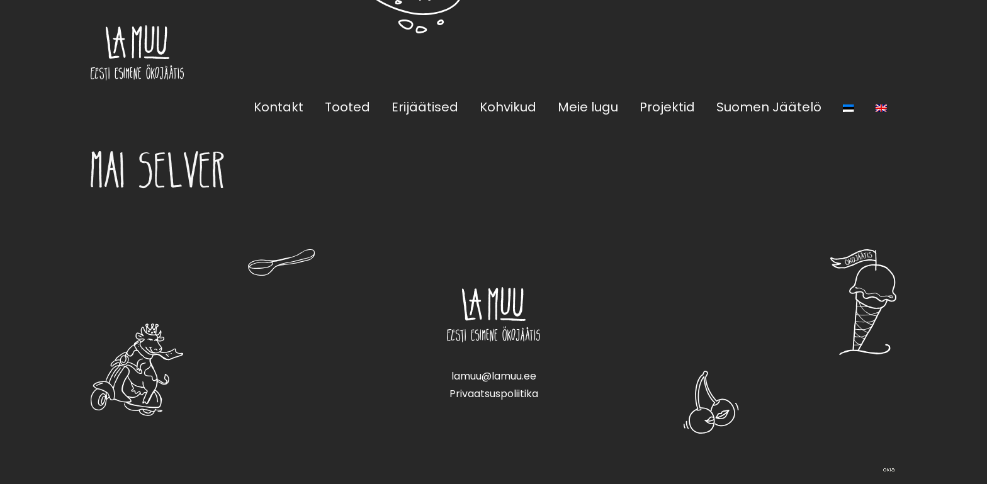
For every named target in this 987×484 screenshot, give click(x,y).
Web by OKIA (888, 469)
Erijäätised (425, 107)
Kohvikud (508, 107)
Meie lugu (588, 107)
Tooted (347, 107)
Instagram (888, 52)
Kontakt (278, 107)
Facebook (858, 52)
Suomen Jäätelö (768, 107)
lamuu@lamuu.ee (493, 376)
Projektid (667, 107)
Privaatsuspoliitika (493, 393)
